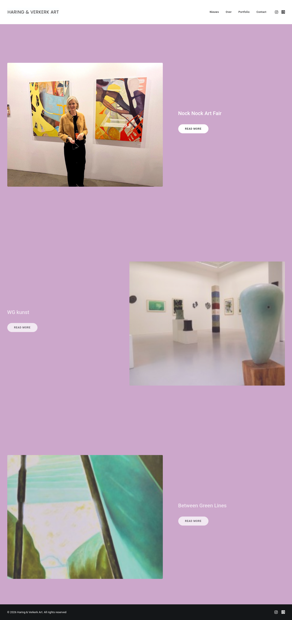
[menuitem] (214, 12)
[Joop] (283, 612)
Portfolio (244, 12)
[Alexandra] (276, 612)
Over (229, 12)
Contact (261, 12)
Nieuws (214, 12)
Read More (193, 130)
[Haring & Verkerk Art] (33, 12)
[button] (277, 12)
